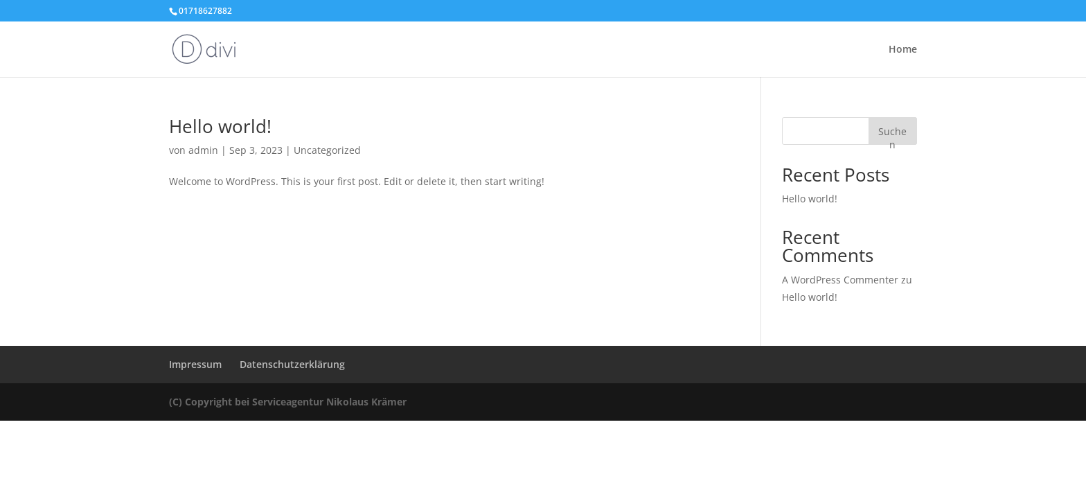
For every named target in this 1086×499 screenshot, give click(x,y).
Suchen (892, 135)
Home (903, 49)
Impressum (195, 364)
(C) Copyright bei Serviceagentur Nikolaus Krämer (288, 401)
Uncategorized (327, 150)
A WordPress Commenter (840, 279)
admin (203, 150)
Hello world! (220, 126)
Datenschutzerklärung (292, 364)
